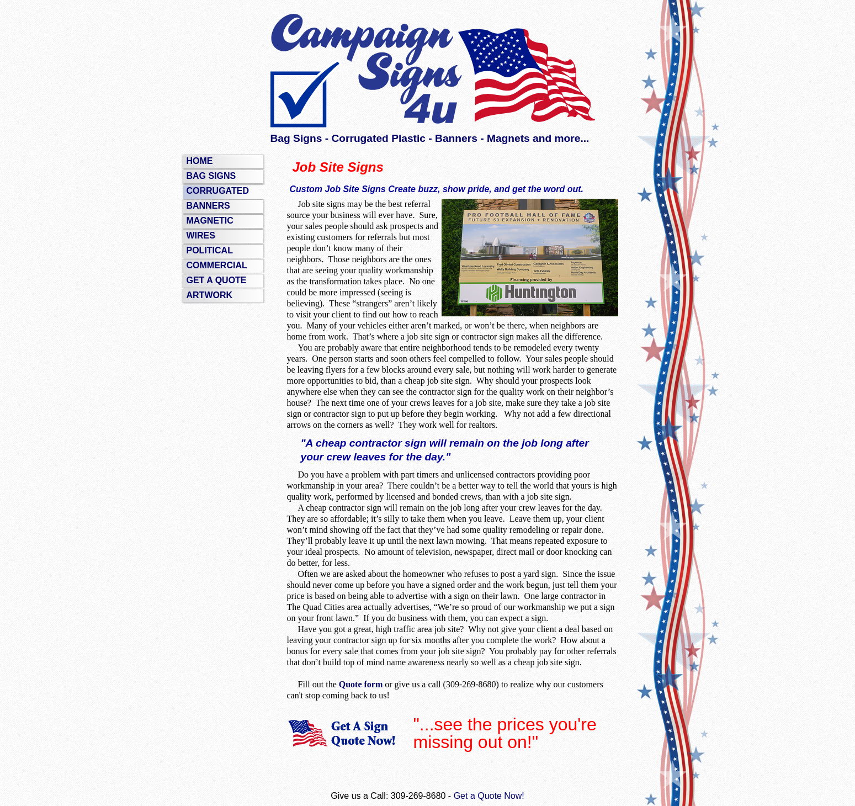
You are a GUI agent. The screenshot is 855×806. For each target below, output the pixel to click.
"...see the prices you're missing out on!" (505, 733)
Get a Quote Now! (489, 795)
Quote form (361, 684)
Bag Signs (296, 138)
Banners (456, 138)
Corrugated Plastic (378, 138)
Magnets (508, 138)
